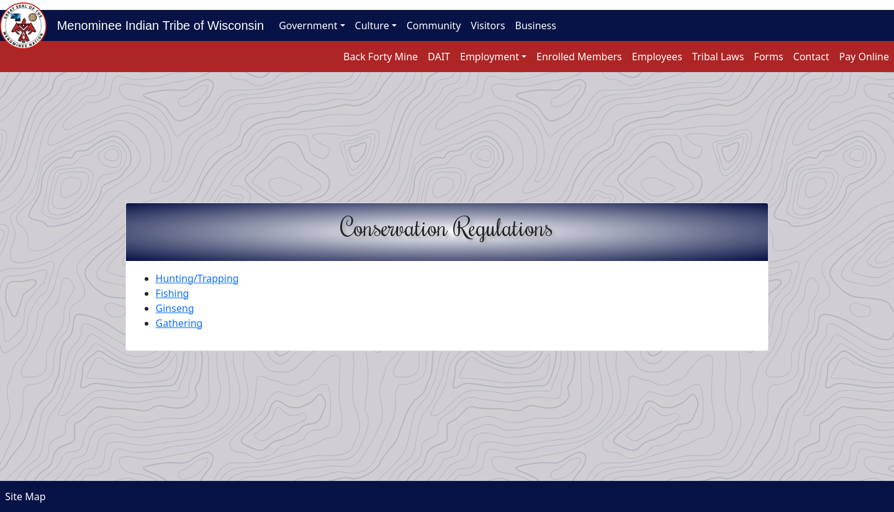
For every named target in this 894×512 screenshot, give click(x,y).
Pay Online (864, 56)
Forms (768, 56)
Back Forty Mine (380, 56)
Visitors (488, 25)
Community (434, 25)
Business (535, 25)
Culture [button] (372, 25)
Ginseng (175, 308)
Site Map (23, 496)
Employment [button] (489, 56)
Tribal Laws (718, 56)
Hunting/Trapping (197, 278)
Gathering (179, 323)
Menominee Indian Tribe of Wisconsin (155, 25)
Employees (657, 56)
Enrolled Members (579, 56)
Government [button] (308, 25)
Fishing (172, 293)
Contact (811, 56)
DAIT (439, 56)
